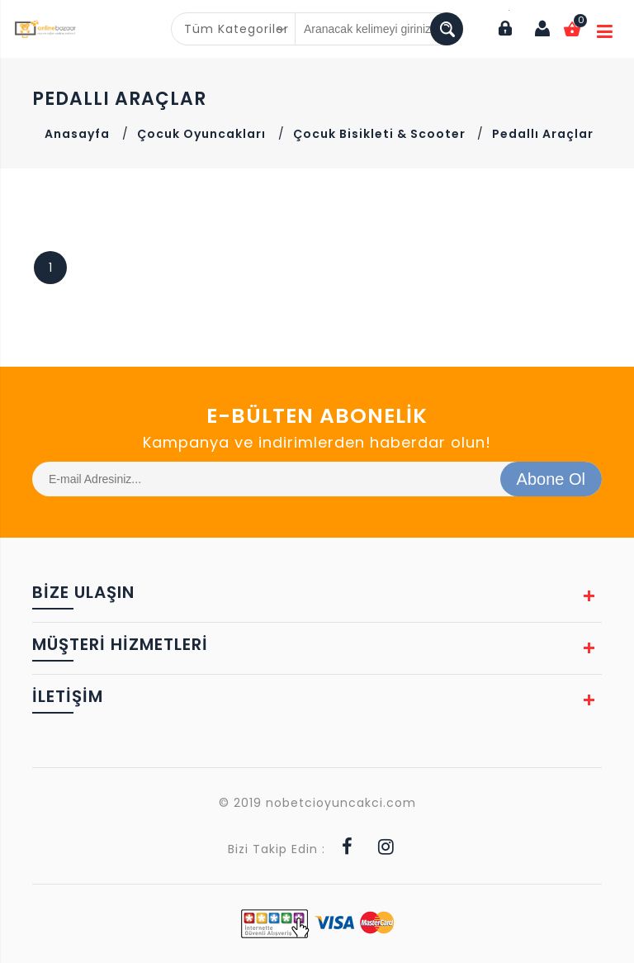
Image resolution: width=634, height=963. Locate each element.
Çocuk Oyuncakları (201, 134)
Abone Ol (551, 479)
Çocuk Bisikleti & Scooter (381, 134)
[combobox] (234, 29)
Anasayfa (77, 134)
